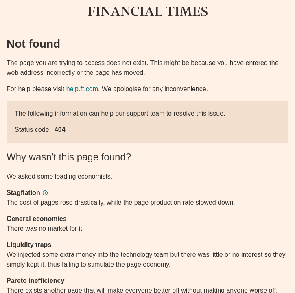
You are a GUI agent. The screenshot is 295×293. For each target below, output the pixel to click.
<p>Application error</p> (147, 146)
